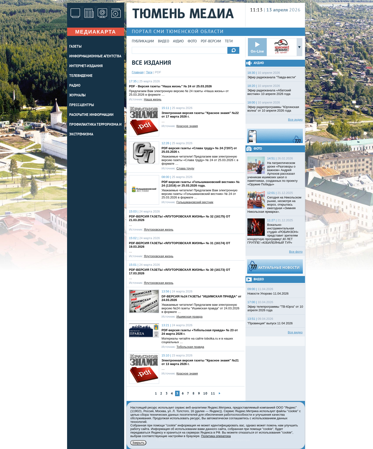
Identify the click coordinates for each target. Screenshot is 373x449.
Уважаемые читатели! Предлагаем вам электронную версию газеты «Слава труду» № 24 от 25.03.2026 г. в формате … (200, 160)
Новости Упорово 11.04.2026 (268, 293)
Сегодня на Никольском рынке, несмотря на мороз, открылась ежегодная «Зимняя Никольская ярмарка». (274, 204)
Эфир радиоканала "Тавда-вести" (271, 77)
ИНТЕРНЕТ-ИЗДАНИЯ (86, 66)
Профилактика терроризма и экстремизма (95, 130)
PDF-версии (211, 41)
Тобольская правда (190, 347)
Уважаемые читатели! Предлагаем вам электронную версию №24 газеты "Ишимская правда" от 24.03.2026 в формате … (200, 308)
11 (213, 394)
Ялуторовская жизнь (158, 229)
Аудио (178, 41)
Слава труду (185, 168)
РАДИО (74, 86)
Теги (229, 41)
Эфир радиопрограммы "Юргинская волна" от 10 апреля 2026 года (273, 108)
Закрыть (138, 442)
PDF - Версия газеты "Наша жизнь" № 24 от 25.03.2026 (170, 86)
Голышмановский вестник (195, 202)
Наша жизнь (153, 99)
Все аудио (295, 119)
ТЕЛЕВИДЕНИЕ (81, 76)
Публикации (143, 41)
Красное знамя (187, 126)
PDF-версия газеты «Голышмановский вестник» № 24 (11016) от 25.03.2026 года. (201, 183)
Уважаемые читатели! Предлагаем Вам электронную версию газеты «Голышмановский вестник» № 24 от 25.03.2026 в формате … (199, 193)
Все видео (295, 332)
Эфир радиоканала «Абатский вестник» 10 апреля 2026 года (269, 92)
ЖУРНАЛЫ (77, 95)
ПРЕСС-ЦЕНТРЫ (81, 105)
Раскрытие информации (91, 115)
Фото (192, 41)
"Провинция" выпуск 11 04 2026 (270, 323)
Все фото (296, 251)
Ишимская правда (189, 316)
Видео (163, 41)
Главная (137, 72)
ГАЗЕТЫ (75, 46)
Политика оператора (216, 436)
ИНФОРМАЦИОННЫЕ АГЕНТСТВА (95, 56)
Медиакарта (95, 32)
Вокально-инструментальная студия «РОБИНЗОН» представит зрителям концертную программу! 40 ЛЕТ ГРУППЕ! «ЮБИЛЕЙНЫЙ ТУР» (273, 233)
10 (205, 394)
